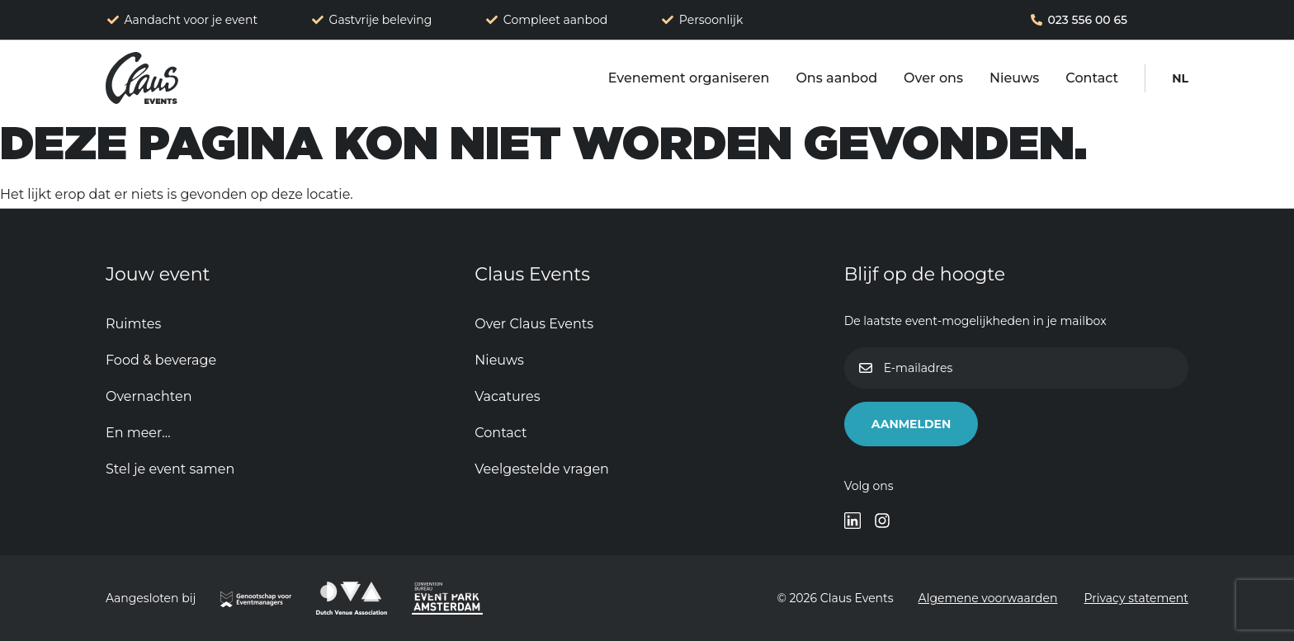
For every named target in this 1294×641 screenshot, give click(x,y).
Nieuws (1014, 78)
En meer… (138, 433)
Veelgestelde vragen (542, 469)
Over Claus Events (534, 324)
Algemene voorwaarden (988, 598)
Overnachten (148, 396)
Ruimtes (133, 324)
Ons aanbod (836, 78)
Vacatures (507, 396)
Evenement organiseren (689, 78)
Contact (1091, 78)
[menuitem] (1180, 78)
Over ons (933, 78)
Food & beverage (161, 360)
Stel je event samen (170, 469)
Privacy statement (1136, 598)
